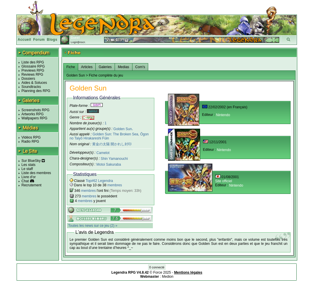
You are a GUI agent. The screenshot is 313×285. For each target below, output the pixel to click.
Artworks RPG (33, 114)
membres (114, 185)
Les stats (29, 165)
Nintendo (223, 115)
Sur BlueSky (33, 161)
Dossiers (28, 79)
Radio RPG (30, 141)
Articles (86, 67)
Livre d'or (29, 177)
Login (74, 42)
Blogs (52, 40)
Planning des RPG (36, 91)
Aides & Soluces (34, 83)
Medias (123, 67)
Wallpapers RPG (35, 118)
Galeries (105, 67)
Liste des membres (36, 173)
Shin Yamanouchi (114, 159)
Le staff (27, 169)
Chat (25, 181)
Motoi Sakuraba (109, 164)
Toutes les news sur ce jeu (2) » (93, 226)
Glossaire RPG (33, 66)
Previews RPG (33, 70)
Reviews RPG (32, 74)
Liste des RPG (33, 62)
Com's (140, 67)
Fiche (71, 67)
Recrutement (32, 185)
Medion (167, 277)
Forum (39, 40)
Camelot (103, 153)
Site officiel (223, 181)
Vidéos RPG (31, 137)
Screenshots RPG (36, 110)
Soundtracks (31, 87)
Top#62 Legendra (99, 181)
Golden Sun (122, 129)
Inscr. (82, 42)
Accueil (24, 40)
